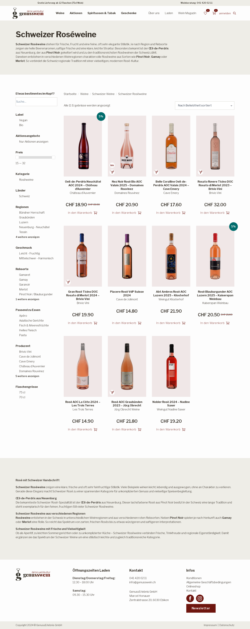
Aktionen (76, 13)
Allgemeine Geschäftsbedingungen (208, 582)
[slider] (17, 157)
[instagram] (200, 598)
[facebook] (190, 598)
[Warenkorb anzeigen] (214, 13)
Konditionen (194, 578)
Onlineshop (193, 586)
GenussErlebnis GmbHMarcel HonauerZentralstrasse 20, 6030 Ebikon (149, 596)
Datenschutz (226, 625)
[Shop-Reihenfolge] (204, 105)
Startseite (70, 94)
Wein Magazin (187, 13)
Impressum (210, 625)
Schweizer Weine (103, 94)
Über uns (154, 13)
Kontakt (191, 590)
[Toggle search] (235, 13)
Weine (60, 13)
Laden (169, 13)
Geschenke (128, 13)
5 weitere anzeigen (27, 376)
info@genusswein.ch (142, 582)
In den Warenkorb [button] (80, 212)
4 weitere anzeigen (28, 236)
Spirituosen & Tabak (102, 13)
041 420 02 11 (204, 3)
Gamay (227, 517)
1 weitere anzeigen (27, 299)
